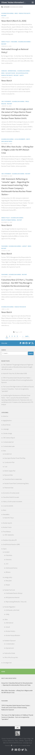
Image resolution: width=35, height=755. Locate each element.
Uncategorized (7, 663)
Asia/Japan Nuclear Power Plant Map (14, 458)
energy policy (5, 42)
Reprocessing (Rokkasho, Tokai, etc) (16, 602)
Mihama (8, 572)
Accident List (7, 454)
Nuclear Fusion (10, 73)
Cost (5, 466)
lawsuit (24, 246)
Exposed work (10, 648)
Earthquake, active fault (12, 610)
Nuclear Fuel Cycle (9, 590)
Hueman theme (26, 745)
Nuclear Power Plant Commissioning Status (16, 483)
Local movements (20, 139)
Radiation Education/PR (10, 540)
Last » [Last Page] (27, 336)
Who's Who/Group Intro (11, 657)
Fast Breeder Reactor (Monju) (14, 593)
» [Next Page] (22, 336)
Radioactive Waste (24, 13)
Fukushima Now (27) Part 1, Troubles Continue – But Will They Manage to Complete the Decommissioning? (17, 282)
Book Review (6, 425)
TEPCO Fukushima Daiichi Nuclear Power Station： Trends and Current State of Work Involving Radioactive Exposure (17, 380)
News (16, 13)
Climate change (7, 433)
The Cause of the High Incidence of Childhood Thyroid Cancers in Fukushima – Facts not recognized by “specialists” (17, 389)
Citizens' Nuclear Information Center (13, 2)
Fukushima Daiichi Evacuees (11, 497)
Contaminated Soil (8, 442)
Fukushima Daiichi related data (13, 479)
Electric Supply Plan (9, 471)
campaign (6, 429)
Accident (6, 552)
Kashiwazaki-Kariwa (7, 13)
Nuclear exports (7, 523)
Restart (3, 15)
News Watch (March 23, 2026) (13, 20)
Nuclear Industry (10, 631)
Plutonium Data (8, 488)
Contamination (10, 644)
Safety (22, 75)
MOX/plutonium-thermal (8, 220)
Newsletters (6, 514)
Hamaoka (4, 71)
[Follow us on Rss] (32, 343)
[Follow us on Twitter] (29, 343)
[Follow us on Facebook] (26, 343)
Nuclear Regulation (22, 73)
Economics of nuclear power (11, 493)
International (12, 71)
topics (5, 549)
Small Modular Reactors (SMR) (11, 544)
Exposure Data (8, 475)
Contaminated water (9, 446)
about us (5, 416)
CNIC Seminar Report (9, 438)
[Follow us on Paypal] (20, 343)
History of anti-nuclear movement (12, 501)
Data (4, 451)
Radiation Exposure (9, 640)
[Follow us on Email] (23, 343)
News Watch (6, 80)
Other (6, 619)
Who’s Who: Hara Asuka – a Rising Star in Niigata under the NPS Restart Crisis (17, 149)
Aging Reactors (7, 420)
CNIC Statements (6, 101)
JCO (7, 564)
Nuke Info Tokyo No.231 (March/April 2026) (15, 373)
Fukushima (14, 42)
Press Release (7, 532)
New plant (8, 580)
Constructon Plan (9, 462)
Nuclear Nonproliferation (13, 635)
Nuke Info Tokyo (9, 518)
